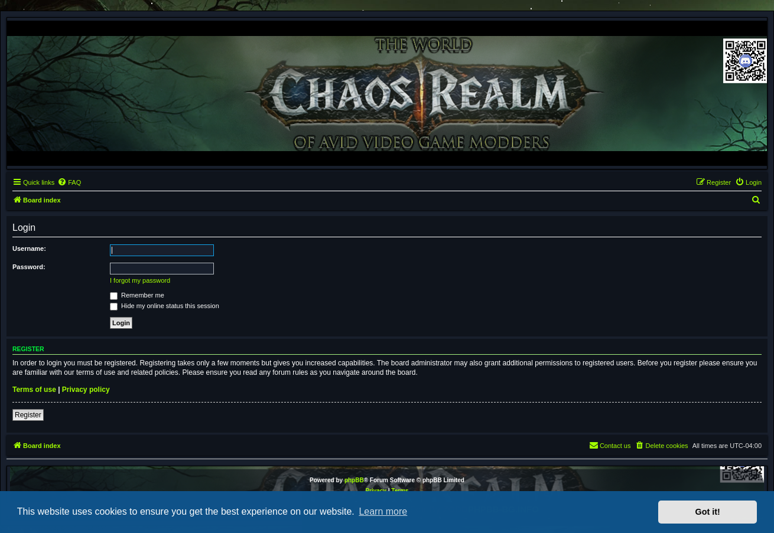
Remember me (137, 295)
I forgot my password (140, 280)
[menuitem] (69, 182)
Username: (29, 248)
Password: (28, 266)
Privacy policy (86, 389)
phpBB (354, 480)
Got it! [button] (707, 511)
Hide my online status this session (164, 305)
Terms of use (34, 389)
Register (28, 415)
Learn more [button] (383, 511)
